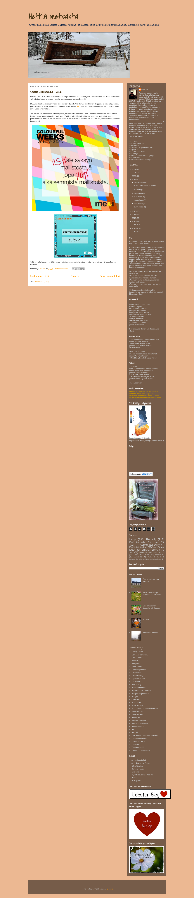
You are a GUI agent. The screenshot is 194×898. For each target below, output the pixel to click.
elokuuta (137, 190)
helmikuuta (138, 203)
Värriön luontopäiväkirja (140, 750)
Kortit (149, 557)
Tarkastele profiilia (136, 136)
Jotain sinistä (136, 667)
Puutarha (143, 545)
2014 (134, 225)
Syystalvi (146, 619)
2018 (134, 211)
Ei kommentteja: (61, 269)
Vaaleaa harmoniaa (139, 738)
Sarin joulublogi (137, 726)
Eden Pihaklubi (137, 766)
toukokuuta (138, 193)
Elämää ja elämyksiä (139, 655)
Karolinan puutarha (138, 670)
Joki (131, 552)
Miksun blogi (136, 685)
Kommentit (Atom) (42, 282)
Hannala (134, 661)
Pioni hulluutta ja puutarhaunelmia (144, 708)
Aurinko (143, 547)
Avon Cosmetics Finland (140, 763)
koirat (159, 557)
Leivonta (161, 553)
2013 (134, 228)
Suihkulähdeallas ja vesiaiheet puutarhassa (152, 593)
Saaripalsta (135, 717)
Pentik (133, 778)
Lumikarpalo (136, 682)
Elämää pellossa (137, 658)
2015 (134, 221)
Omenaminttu (136, 700)
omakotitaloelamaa (155, 559)
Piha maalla (136, 702)
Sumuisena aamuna (150, 632)
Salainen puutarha (138, 720)
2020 (134, 176)
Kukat (143, 542)
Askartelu (138, 557)
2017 (134, 215)
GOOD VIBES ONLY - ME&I (46, 92)
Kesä (131, 542)
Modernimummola (138, 688)
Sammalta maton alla (139, 723)
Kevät (132, 547)
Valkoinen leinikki (138, 741)
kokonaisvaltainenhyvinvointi (138, 559)
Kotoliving (135, 772)
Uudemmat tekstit (39, 276)
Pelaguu (144, 89)
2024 (134, 169)
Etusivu (75, 276)
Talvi (131, 545)
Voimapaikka (136, 781)
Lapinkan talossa (138, 679)
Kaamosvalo (159, 555)
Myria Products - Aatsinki (141, 691)
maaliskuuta (139, 200)
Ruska (143, 550)
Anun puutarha (137, 652)
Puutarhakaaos (137, 711)
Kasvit (132, 550)
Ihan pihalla (136, 664)
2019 (134, 179)
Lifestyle (156, 550)
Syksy (157, 545)
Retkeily (151, 539)
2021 (134, 173)
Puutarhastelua (137, 714)
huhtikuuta (138, 197)
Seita (133, 729)
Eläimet (146, 555)
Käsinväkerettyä (137, 676)
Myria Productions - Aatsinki (142, 775)
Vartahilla (135, 744)
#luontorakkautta (145, 553)
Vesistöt (156, 547)
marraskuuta (139, 182)
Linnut (136, 555)
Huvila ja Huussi (137, 769)
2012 (134, 232)
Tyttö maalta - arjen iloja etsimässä (144, 735)
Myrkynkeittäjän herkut (140, 694)
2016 (134, 218)
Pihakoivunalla (137, 705)
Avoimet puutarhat (138, 760)
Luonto (156, 542)
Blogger (110, 889)
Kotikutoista (136, 673)
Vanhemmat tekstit (111, 276)
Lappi (132, 539)
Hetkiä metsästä (53, 16)
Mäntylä (134, 697)
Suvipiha (134, 732)
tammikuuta (139, 207)
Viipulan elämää (137, 747)
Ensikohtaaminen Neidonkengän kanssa (151, 607)
